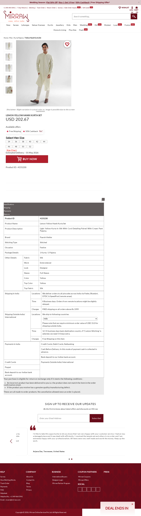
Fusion (130, 24)
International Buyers (59, 477)
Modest (107, 25)
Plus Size (72, 30)
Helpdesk (3, 493)
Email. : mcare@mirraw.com (10, 500)
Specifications (9, 204)
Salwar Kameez (38, 25)
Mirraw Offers (83, 480)
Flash (83, 29)
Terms (28, 487)
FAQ (2, 490)
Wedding (86, 24)
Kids (68, 25)
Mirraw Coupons (84, 477)
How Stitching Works (8, 480)
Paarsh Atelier (46, 237)
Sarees (16, 25)
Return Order (51, 8)
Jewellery (60, 25)
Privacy (29, 490)
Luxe (117, 24)
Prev (12, 441)
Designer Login (57, 480)
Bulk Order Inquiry (70, 8)
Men (75, 25)
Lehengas (25, 25)
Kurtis (50, 25)
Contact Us (30, 480)
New (8, 25)
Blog (28, 483)
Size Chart (12, 150)
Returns (7, 214)
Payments (7, 211)
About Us (29, 477)
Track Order (41, 8)
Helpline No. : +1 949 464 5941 (11, 496)
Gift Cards (87, 8)
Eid (98, 24)
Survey (60, 8)
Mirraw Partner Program (61, 483)
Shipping (7, 208)
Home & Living (60, 30)
